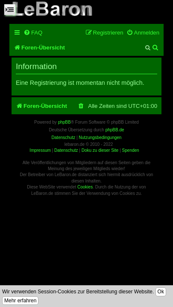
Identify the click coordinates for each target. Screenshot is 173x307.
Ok (161, 292)
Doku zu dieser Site (100, 150)
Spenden (130, 150)
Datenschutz (66, 150)
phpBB (64, 122)
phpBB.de (115, 129)
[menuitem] (32, 32)
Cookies (85, 187)
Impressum (39, 150)
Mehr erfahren (20, 301)
